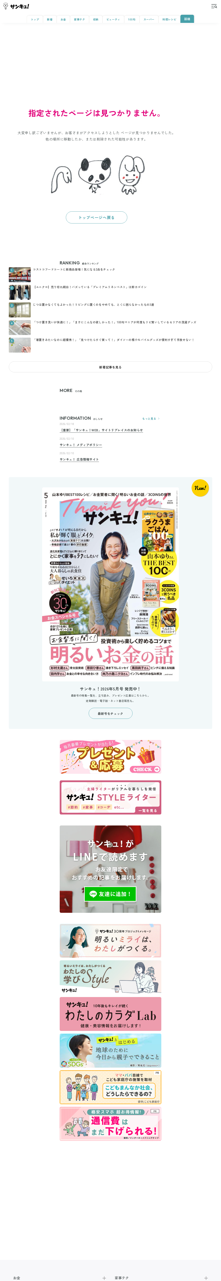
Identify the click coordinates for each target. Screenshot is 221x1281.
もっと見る (151, 418)
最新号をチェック (110, 713)
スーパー (149, 19)
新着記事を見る (110, 367)
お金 (63, 19)
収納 (95, 19)
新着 (49, 19)
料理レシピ (169, 19)
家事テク (79, 19)
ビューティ (113, 19)
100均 (132, 19)
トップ (35, 19)
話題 (187, 19)
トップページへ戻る (96, 217)
